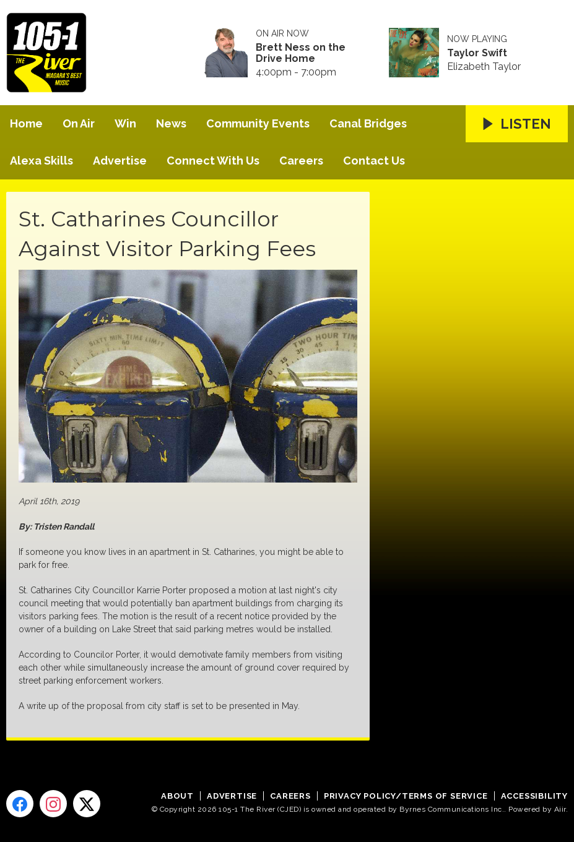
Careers (301, 160)
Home (26, 123)
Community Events (258, 123)
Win (125, 123)
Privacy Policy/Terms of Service (406, 796)
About (177, 796)
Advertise (120, 160)
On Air (79, 123)
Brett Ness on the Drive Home (301, 53)
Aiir (560, 809)
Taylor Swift (477, 53)
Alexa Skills (41, 160)
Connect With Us (213, 160)
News (171, 123)
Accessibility (534, 796)
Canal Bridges (368, 123)
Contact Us (374, 160)
